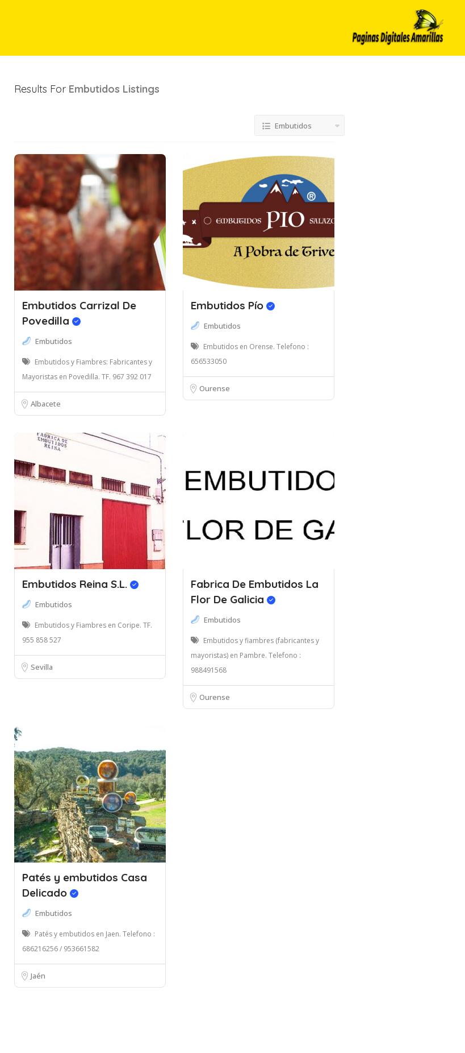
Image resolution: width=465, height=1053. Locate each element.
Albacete (46, 404)
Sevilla (42, 667)
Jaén (38, 976)
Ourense (214, 388)
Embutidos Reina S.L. (80, 584)
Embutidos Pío (233, 305)
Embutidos (53, 341)
